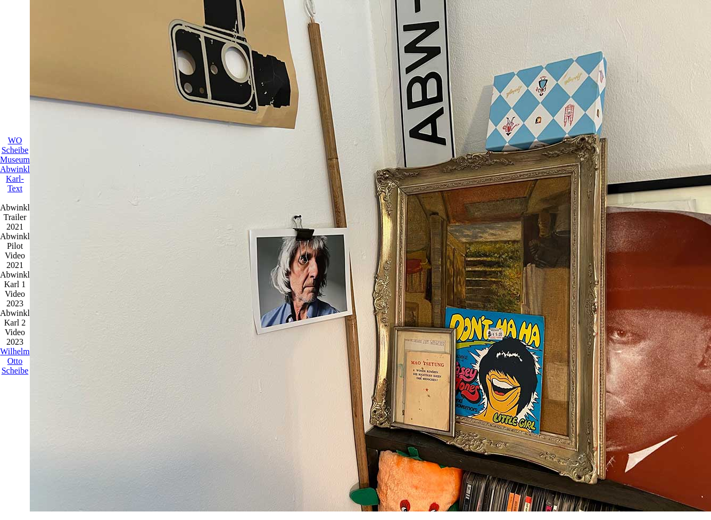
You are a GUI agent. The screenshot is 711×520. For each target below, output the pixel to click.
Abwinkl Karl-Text (15, 179)
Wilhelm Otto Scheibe (14, 361)
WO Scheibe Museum (15, 150)
